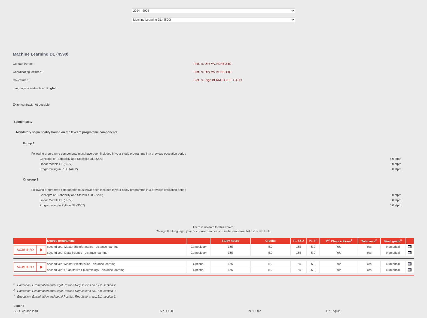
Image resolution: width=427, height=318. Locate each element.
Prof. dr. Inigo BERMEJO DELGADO (217, 80)
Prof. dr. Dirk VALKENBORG (212, 63)
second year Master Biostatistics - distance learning (81, 263)
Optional (198, 263)
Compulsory (199, 246)
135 (230, 246)
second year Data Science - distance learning (77, 252)
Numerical (393, 246)
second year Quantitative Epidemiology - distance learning (85, 269)
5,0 (270, 246)
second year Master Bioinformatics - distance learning (82, 246)
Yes (338, 246)
